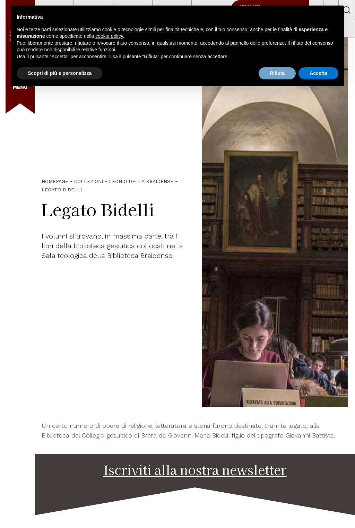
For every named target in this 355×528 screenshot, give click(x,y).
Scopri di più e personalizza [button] (60, 73)
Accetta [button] (318, 73)
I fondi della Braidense (141, 181)
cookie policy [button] (109, 36)
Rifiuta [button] (277, 73)
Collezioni (88, 181)
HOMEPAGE (55, 181)
